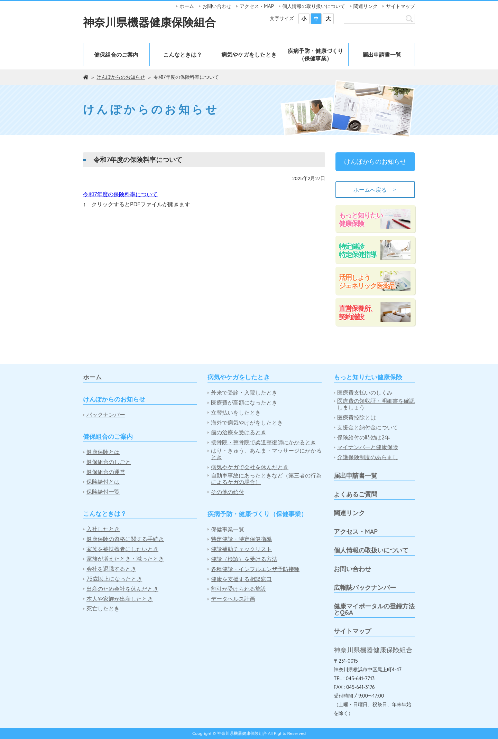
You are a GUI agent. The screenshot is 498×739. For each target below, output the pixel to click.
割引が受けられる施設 (238, 589)
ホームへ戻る (375, 189)
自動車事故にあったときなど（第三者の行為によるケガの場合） (266, 478)
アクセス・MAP (257, 6)
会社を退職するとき (111, 569)
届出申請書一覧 (381, 54)
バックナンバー (105, 414)
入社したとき (103, 529)
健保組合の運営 (105, 472)
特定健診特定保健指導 (357, 250)
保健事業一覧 (227, 529)
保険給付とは (103, 482)
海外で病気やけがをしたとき (247, 422)
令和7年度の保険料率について (120, 194)
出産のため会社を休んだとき (122, 589)
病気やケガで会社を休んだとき (249, 467)
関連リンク (365, 6)
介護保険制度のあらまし (367, 457)
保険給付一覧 (103, 492)
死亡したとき (103, 608)
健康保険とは (103, 452)
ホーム (186, 6)
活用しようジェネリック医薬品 (367, 281)
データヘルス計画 (233, 599)
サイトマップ (400, 6)
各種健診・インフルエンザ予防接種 (255, 569)
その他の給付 (227, 492)
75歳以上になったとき (114, 579)
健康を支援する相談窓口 (241, 579)
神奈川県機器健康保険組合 (149, 22)
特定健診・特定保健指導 (241, 539)
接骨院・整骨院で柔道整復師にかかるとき (263, 442)
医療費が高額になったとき (244, 402)
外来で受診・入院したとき (244, 392)
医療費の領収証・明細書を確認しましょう (376, 404)
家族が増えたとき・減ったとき (125, 559)
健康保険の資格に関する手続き (125, 539)
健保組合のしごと (108, 462)
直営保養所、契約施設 (357, 312)
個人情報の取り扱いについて (313, 6)
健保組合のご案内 (116, 54)
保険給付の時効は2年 (363, 437)
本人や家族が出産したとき (119, 599)
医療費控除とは (356, 417)
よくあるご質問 (355, 494)
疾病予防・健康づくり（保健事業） (315, 54)
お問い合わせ (216, 6)
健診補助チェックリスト (241, 549)
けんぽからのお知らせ (120, 77)
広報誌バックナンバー (365, 587)
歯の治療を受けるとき (238, 432)
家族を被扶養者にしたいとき (122, 549)
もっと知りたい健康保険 (360, 219)
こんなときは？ (182, 54)
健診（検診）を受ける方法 (244, 559)
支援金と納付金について (367, 427)
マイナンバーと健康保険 (367, 447)
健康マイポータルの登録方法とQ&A (374, 609)
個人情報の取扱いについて (371, 550)
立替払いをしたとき (236, 412)
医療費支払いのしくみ (365, 392)
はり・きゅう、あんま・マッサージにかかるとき (266, 454)
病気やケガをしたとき (249, 54)
